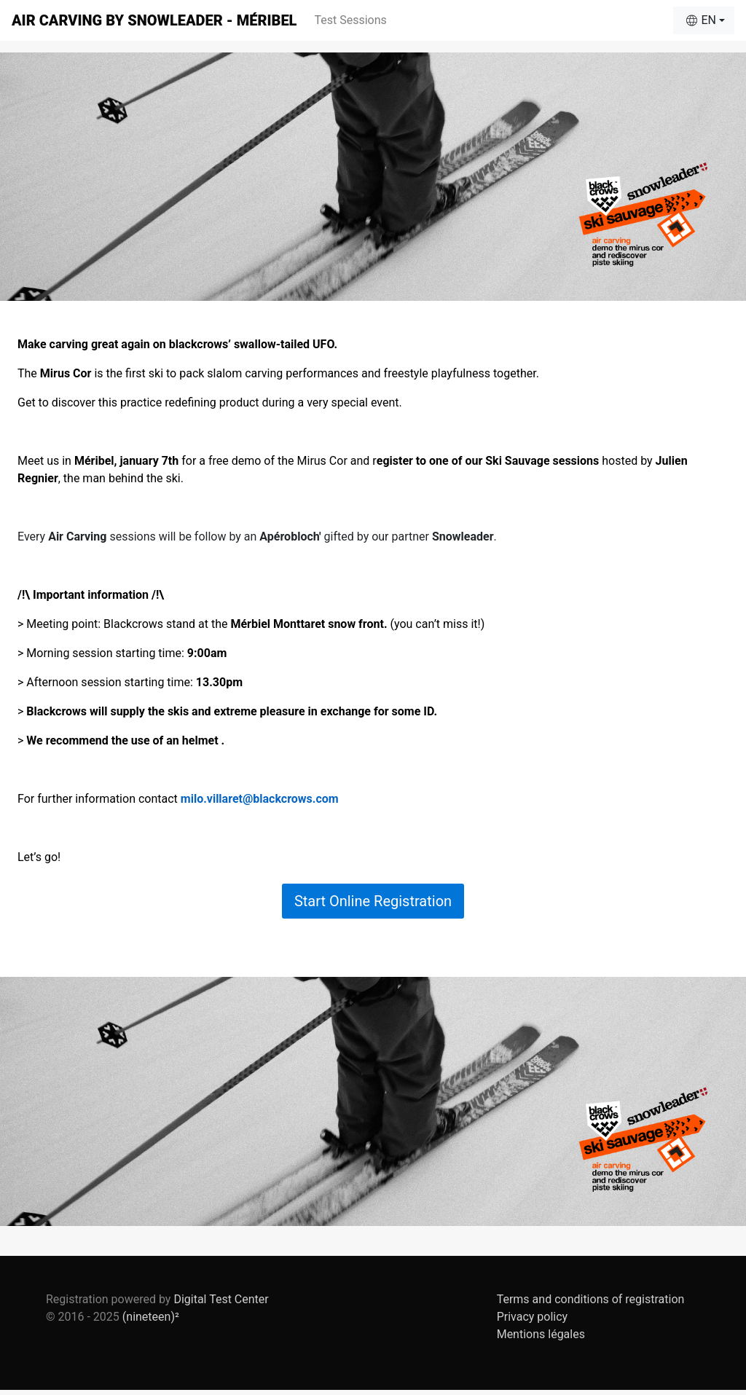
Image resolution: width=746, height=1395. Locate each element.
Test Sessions (350, 20)
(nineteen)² (150, 1317)
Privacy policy (532, 1317)
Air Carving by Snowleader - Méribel (154, 20)
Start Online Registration (373, 901)
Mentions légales (541, 1334)
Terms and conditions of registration (591, 1299)
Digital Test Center (220, 1299)
